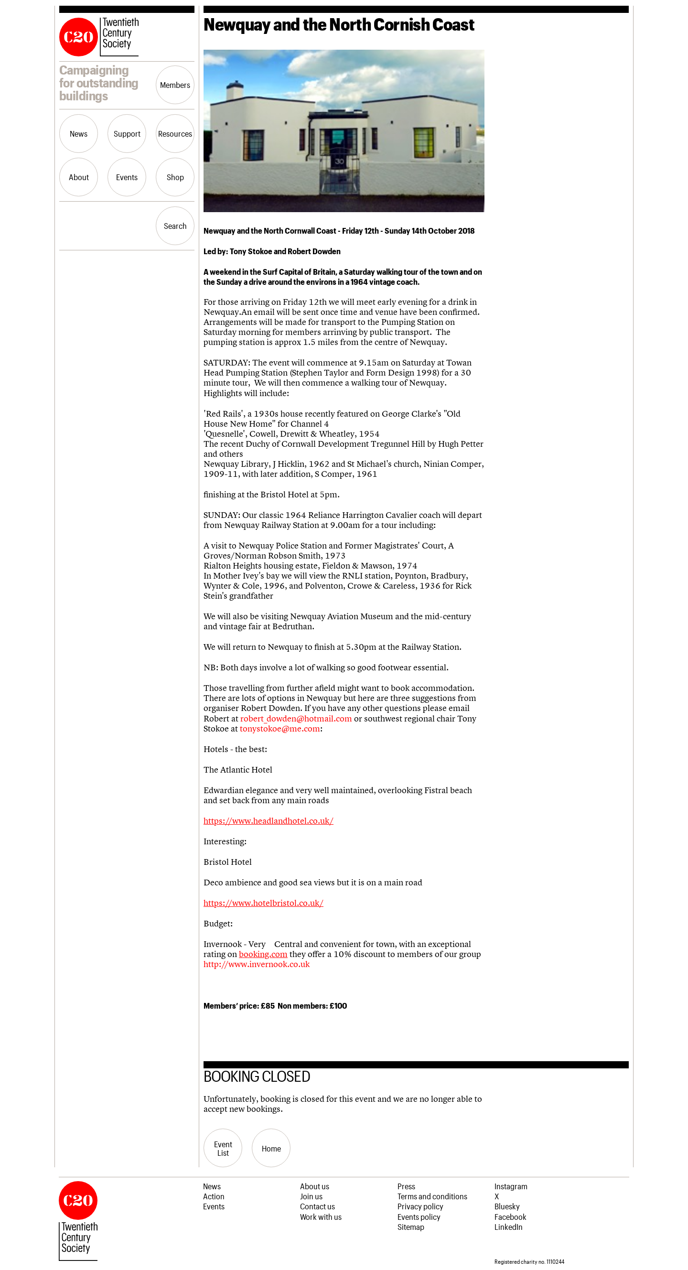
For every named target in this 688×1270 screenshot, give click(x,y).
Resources (175, 133)
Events (127, 177)
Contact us (317, 1206)
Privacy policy (420, 1206)
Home (271, 1148)
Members (175, 84)
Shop (175, 177)
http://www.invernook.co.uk (257, 964)
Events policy (419, 1216)
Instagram (510, 1186)
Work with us (321, 1216)
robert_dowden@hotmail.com (296, 718)
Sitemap (411, 1226)
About (79, 177)
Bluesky (507, 1206)
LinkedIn (508, 1226)
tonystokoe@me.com (280, 728)
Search (175, 225)
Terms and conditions (432, 1196)
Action (214, 1196)
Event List (223, 1148)
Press (406, 1186)
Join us (311, 1196)
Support (127, 133)
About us (314, 1186)
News (78, 133)
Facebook (510, 1216)
